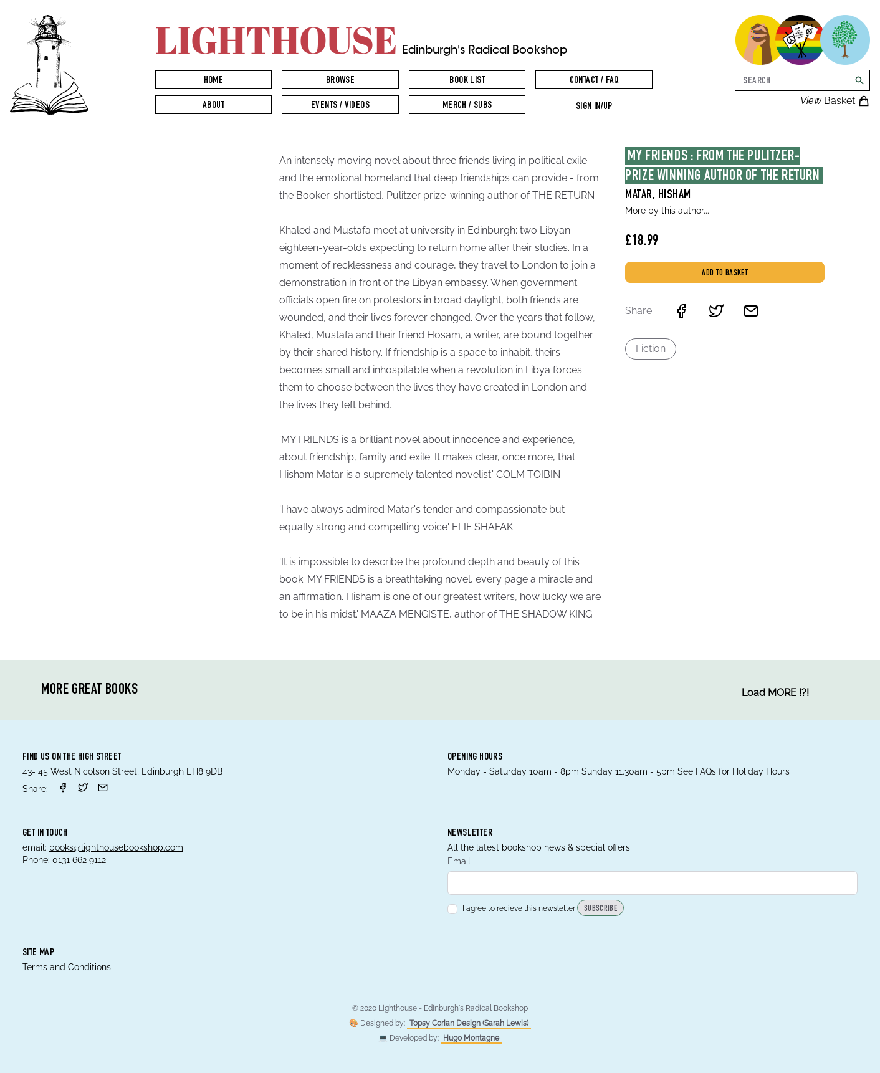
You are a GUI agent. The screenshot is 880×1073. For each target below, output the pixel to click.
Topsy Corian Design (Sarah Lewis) (468, 1023)
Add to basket (725, 273)
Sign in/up (594, 107)
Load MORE (775, 692)
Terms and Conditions (66, 967)
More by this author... (667, 211)
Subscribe (600, 909)
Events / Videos (340, 106)
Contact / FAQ (594, 81)
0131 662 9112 (79, 860)
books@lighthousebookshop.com (116, 847)
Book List (467, 81)
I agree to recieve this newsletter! (512, 908)
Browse (340, 81)
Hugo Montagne (471, 1038)
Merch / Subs (467, 106)
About (213, 106)
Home (214, 81)
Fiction (651, 349)
